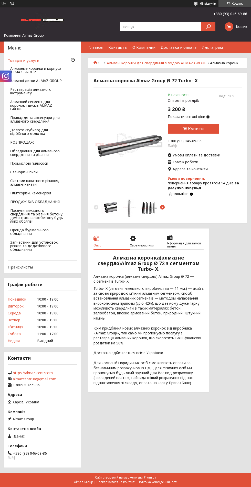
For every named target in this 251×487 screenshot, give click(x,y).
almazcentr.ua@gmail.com (34, 379)
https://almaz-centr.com (33, 373)
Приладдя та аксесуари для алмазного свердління (35, 120)
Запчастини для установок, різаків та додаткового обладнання (34, 246)
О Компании (143, 47)
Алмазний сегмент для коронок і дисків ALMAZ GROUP (31, 105)
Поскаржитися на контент (115, 482)
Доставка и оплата (178, 47)
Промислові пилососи (29, 164)
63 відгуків (208, 3)
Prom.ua (150, 477)
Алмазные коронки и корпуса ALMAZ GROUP (35, 70)
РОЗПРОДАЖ (22, 143)
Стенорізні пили (24, 172)
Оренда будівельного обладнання (29, 232)
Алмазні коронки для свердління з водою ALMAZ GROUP (156, 63)
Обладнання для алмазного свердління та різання (35, 153)
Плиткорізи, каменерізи (30, 193)
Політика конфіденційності (157, 482)
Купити (196, 129)
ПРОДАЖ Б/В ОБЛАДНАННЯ (35, 202)
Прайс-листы (20, 267)
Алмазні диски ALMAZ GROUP (36, 81)
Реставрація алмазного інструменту (30, 91)
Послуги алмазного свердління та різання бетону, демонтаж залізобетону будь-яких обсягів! (37, 216)
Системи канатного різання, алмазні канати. (34, 183)
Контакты (117, 47)
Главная (95, 47)
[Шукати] (208, 26)
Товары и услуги (23, 60)
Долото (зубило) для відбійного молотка (29, 132)
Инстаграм (212, 47)
